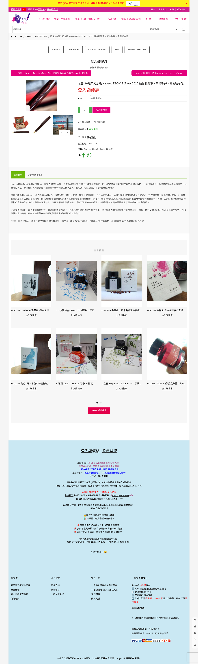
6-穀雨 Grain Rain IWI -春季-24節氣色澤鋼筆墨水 (76, 383)
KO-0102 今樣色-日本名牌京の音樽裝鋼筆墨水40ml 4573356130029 (167, 310)
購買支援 (95, 598)
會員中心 (162, 9)
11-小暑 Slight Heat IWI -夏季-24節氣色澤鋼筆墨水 (76, 310)
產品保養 (15, 590)
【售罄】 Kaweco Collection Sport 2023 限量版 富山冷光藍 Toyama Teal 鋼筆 (51, 73)
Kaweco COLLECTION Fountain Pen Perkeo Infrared (159, 73)
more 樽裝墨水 (99, 410)
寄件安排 (55, 585)
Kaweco (28, 36)
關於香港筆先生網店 (20, 585)
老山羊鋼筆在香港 (19, 594)
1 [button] (97, 403)
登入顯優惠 (99, 61)
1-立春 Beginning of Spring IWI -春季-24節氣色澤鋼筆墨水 (121, 383)
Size (80, 98)
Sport (102, 149)
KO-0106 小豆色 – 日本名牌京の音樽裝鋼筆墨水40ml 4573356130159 (121, 310)
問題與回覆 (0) (35, 175)
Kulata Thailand (97, 49)
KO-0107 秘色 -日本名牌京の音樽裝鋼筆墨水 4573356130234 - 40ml (31, 383)
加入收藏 (86, 122)
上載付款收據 (57, 594)
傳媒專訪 (15, 598)
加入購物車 (101, 110)
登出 (153, 9)
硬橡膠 (109, 149)
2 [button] (101, 403)
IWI (117, 49)
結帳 (172, 9)
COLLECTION (41, 36)
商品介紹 (18, 175)
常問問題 (95, 594)
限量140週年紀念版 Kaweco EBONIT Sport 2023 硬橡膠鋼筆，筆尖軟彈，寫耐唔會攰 (89, 36)
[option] (20, 125)
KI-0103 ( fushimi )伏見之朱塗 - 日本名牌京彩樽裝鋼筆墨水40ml (167, 383)
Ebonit (95, 149)
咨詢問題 (101, 122)
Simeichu (74, 49)
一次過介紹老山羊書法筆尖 (104, 585)
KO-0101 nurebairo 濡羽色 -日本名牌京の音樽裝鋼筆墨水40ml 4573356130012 (31, 310)
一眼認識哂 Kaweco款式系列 (104, 590)
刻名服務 (69, 495)
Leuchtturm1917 (137, 49)
